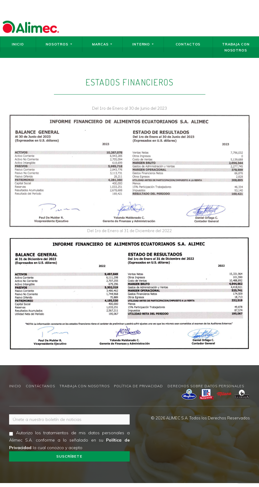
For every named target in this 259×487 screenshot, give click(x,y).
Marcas (102, 44)
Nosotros (59, 44)
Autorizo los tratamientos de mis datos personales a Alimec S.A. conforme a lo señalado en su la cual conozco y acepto (69, 440)
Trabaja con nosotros (235, 47)
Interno (143, 44)
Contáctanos (40, 386)
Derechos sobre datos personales (206, 386)
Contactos (188, 44)
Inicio (18, 44)
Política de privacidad (138, 386)
